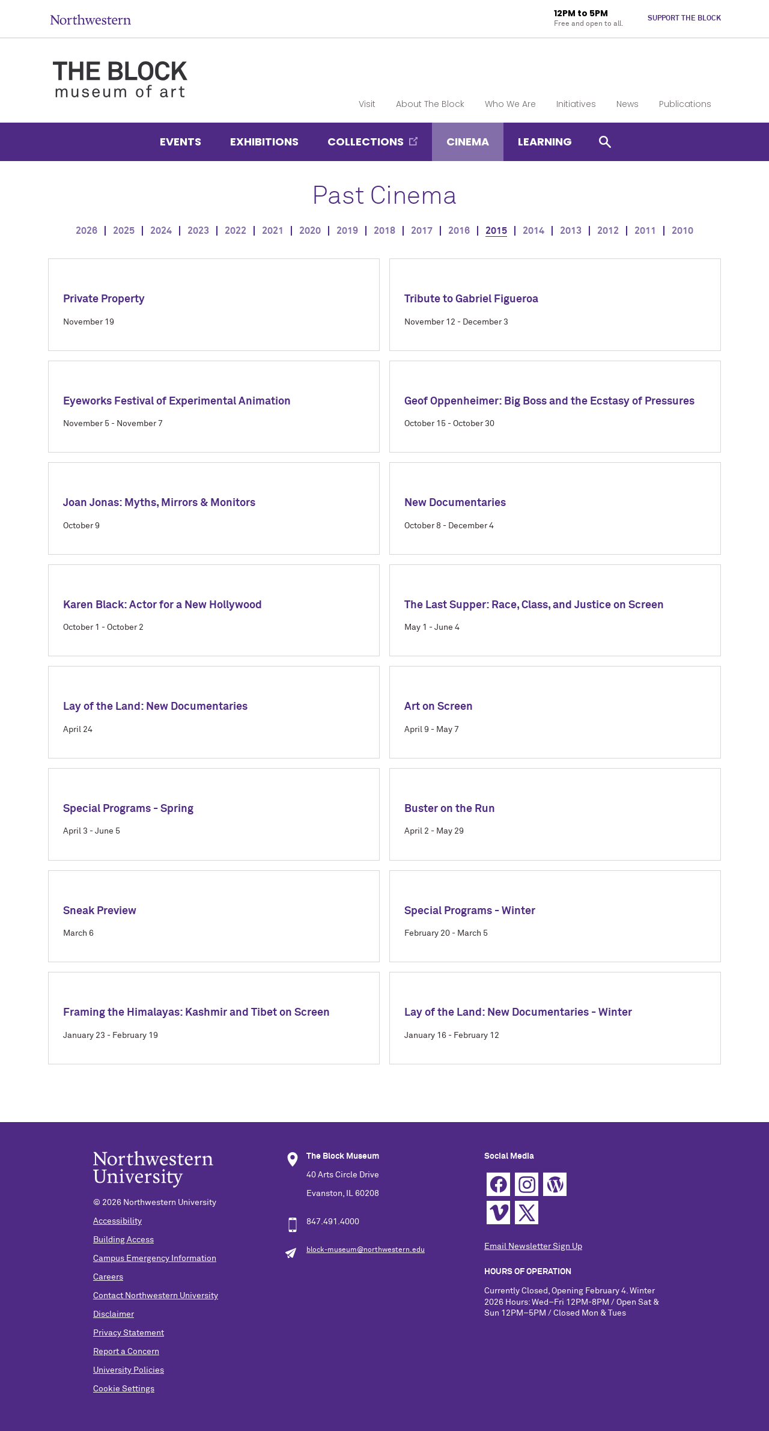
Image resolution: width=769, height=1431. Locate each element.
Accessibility (117, 1221)
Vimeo (498, 1212)
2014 (533, 231)
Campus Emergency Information (154, 1258)
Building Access (123, 1240)
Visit (367, 104)
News (627, 104)
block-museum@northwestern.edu (365, 1250)
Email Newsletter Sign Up (533, 1246)
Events (180, 141)
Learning (545, 141)
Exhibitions (264, 141)
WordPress (555, 1184)
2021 (273, 231)
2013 (571, 231)
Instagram (526, 1184)
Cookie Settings (123, 1389)
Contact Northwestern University (155, 1296)
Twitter (526, 1212)
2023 (198, 231)
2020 (310, 231)
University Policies (128, 1370)
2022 (235, 231)
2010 (682, 231)
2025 (124, 231)
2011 (645, 231)
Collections (365, 141)
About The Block (430, 104)
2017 (422, 231)
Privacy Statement (128, 1333)
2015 (496, 231)
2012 (608, 231)
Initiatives (576, 104)
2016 (459, 231)
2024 (161, 231)
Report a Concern (126, 1351)
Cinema (467, 141)
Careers (108, 1277)
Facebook (498, 1184)
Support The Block (684, 18)
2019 (347, 231)
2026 (86, 231)
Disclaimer (113, 1314)
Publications (685, 104)
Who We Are (510, 104)
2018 (384, 231)
